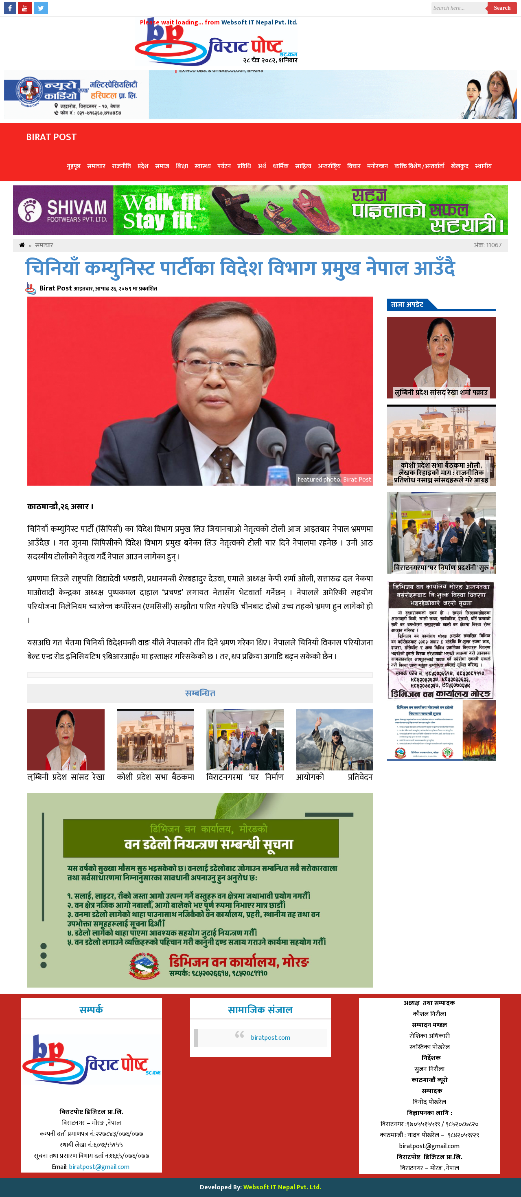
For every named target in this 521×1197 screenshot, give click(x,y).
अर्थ (262, 166)
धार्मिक (281, 166)
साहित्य (303, 166)
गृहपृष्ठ (74, 166)
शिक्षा (182, 166)
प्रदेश (143, 166)
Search (502, 8)
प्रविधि (244, 166)
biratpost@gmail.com (100, 1167)
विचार (354, 166)
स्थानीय (483, 166)
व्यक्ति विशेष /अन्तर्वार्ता (419, 166)
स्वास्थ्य (203, 166)
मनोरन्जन (377, 166)
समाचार (96, 166)
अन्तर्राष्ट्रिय (329, 166)
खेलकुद (459, 166)
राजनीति (121, 166)
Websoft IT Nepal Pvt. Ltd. (282, 1187)
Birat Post (51, 137)
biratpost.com (270, 1037)
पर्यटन (224, 166)
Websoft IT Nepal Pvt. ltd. (259, 22)
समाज (162, 166)
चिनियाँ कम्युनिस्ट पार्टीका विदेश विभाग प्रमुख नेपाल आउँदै (240, 269)
